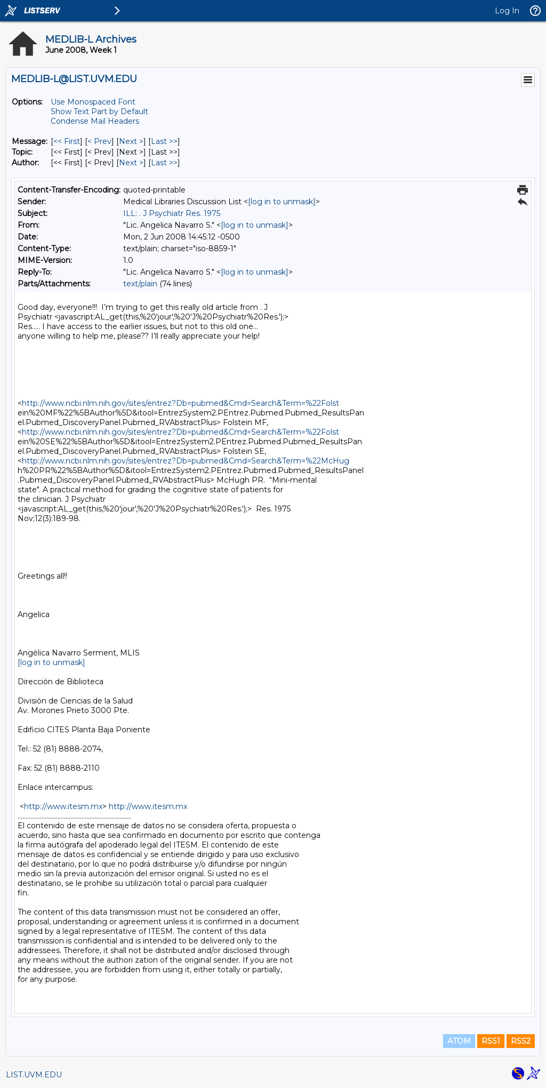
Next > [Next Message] (131, 141)
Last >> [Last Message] (164, 141)
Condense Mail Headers (95, 121)
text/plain (140, 284)
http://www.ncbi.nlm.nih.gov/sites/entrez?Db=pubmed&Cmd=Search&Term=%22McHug (185, 461)
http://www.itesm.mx (63, 806)
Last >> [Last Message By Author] (164, 162)
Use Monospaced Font (93, 102)
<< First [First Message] (66, 141)
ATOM (459, 1041)
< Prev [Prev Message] (99, 141)
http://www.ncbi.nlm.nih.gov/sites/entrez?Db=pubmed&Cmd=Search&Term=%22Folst (180, 403)
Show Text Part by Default (99, 111)
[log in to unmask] (282, 201)
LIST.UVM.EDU (34, 1074)
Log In (507, 10)
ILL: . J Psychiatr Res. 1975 (171, 213)
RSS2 (521, 1041)
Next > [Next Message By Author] (131, 162)
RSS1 (490, 1041)
